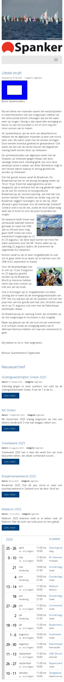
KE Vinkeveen (56, 557)
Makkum (53, 586)
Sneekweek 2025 (13, 443)
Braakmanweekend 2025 (19, 476)
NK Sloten (9, 410)
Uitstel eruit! (12, 72)
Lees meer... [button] (10, 395)
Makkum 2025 (11, 509)
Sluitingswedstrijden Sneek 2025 (24, 377)
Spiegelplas (55, 672)
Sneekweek (55, 634)
